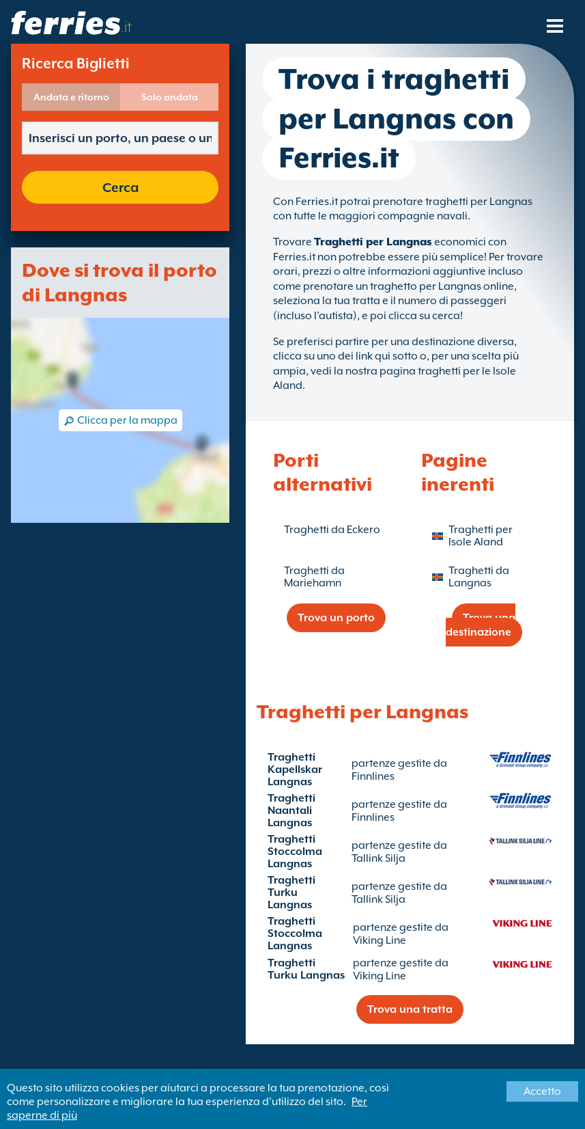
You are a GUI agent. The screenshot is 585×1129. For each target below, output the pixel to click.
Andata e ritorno (71, 97)
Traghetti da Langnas (478, 576)
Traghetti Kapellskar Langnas (295, 769)
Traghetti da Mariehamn (314, 576)
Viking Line (379, 940)
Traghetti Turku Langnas (291, 892)
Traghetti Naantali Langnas (291, 810)
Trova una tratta (410, 1009)
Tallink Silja (378, 858)
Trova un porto (336, 618)
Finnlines (373, 776)
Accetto (542, 1091)
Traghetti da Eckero (332, 529)
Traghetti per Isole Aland (480, 535)
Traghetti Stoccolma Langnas (295, 851)
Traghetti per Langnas (373, 242)
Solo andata (169, 97)
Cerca (120, 187)
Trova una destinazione (481, 625)
